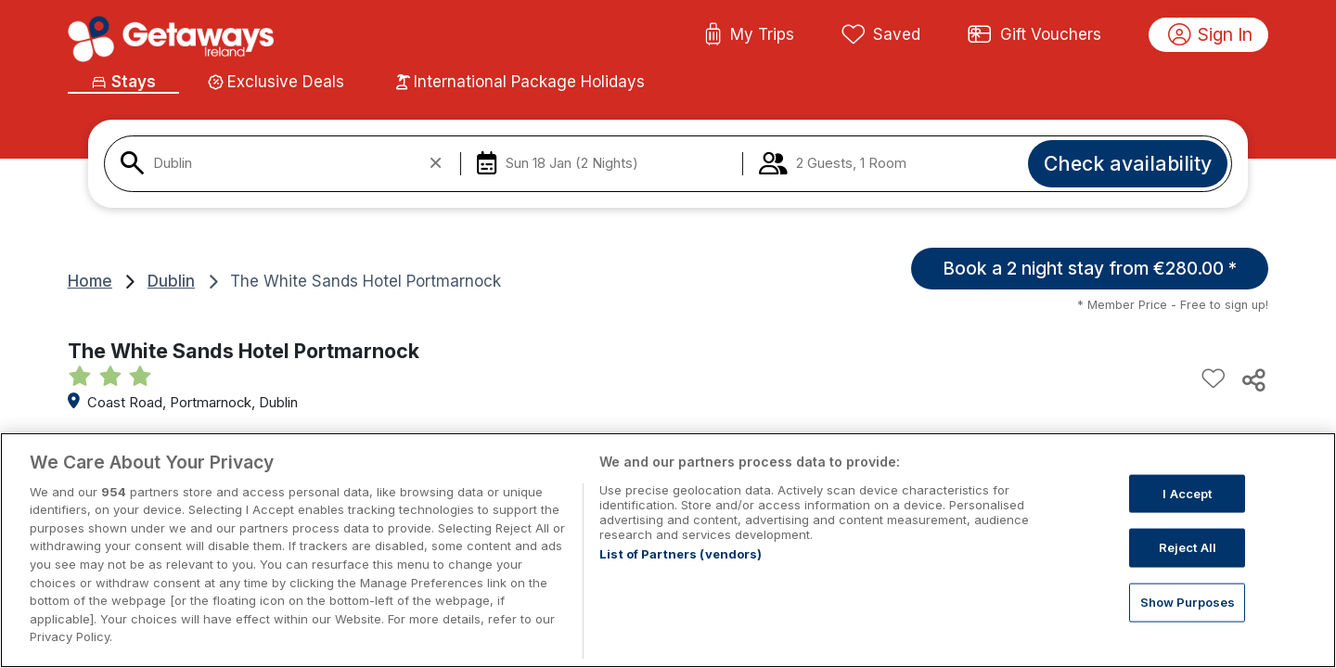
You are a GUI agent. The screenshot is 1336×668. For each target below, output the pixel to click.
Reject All (1187, 568)
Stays (123, 81)
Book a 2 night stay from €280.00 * (1090, 268)
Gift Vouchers (1034, 35)
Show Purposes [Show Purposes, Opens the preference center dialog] (1188, 623)
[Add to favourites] (1213, 379)
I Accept (1187, 514)
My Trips (749, 35)
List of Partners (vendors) (680, 575)
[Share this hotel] (1252, 379)
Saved (881, 35)
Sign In (1210, 35)
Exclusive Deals (276, 81)
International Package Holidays (520, 81)
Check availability (1128, 163)
